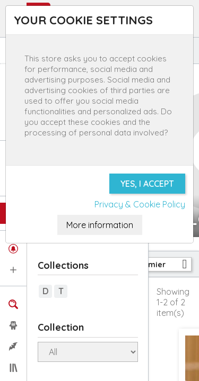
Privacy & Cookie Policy (139, 204)
